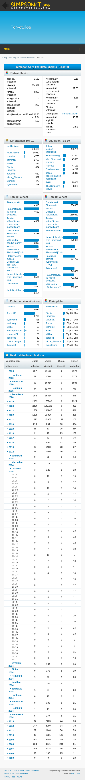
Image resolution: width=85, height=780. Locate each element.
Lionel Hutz (12, 283)
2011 (11, 730)
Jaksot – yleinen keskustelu (51, 149)
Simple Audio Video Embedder (16, 774)
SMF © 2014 (19, 771)
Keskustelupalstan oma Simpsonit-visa (16, 277)
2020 (11, 424)
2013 (11, 721)
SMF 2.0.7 (8, 771)
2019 (11, 429)
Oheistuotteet (52, 169)
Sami (48, 330)
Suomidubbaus (53, 230)
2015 (11, 447)
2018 (11, 433)
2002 (11, 758)
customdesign (14, 341)
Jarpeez (11, 173)
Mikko (10, 163)
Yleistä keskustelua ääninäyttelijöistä (15, 249)
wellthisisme (13, 146)
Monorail (11, 181)
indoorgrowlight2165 (17, 330)
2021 (11, 419)
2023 (11, 410)
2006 (11, 753)
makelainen (51, 345)
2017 (11, 438)
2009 (11, 739)
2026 (11, 371)
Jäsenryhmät (13, 202)
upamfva (11, 156)
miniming (11, 323)
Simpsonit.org (53, 155)
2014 (11, 451)
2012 (11, 726)
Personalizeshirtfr (71, 113)
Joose (49, 323)
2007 (11, 749)
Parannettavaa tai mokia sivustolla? (14, 212)
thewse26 (11, 345)
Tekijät (49, 182)
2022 (11, 415)
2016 (11, 442)
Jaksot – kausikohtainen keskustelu (53, 176)
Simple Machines (32, 771)
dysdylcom (12, 184)
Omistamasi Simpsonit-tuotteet (13, 233)
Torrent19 (11, 160)
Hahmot (50, 165)
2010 (11, 735)
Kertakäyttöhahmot (16, 290)
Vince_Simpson (14, 177)
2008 (11, 744)
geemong (11, 338)
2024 (11, 406)
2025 (11, 401)
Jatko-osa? (51, 268)
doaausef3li (12, 334)
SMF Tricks (75, 774)
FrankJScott (13, 152)
